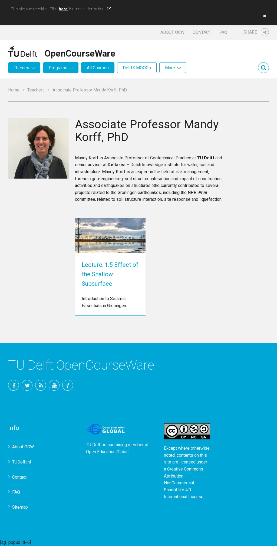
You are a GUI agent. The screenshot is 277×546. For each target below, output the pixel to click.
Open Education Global (107, 451)
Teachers (36, 90)
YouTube (54, 385)
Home (13, 90)
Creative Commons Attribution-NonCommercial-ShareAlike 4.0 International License (183, 482)
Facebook (13, 385)
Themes (21, 67)
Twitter (27, 385)
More (170, 67)
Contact (202, 32)
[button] (263, 15)
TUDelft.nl (21, 462)
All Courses (98, 67)
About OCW (172, 32)
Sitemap (20, 507)
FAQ (223, 32)
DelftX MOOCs (137, 67)
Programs (58, 67)
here (63, 8)
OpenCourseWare (80, 52)
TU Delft (67, 385)
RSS (40, 385)
